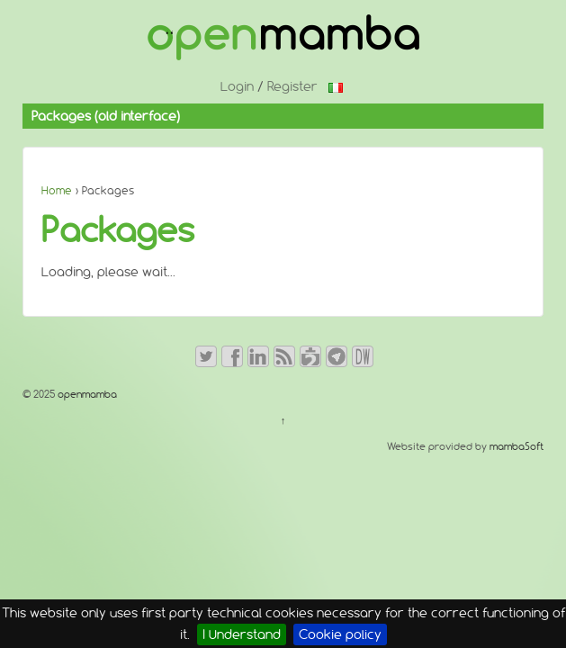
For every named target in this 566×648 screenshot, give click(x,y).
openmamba (86, 394)
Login (237, 86)
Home (56, 190)
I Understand (241, 634)
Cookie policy (340, 634)
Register (292, 86)
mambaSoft (517, 446)
